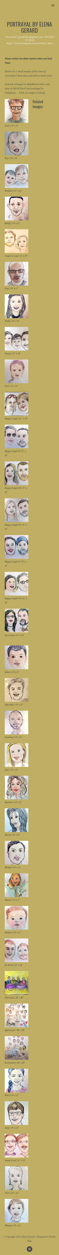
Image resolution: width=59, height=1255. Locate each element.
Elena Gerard (28, 1236)
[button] (54, 3)
